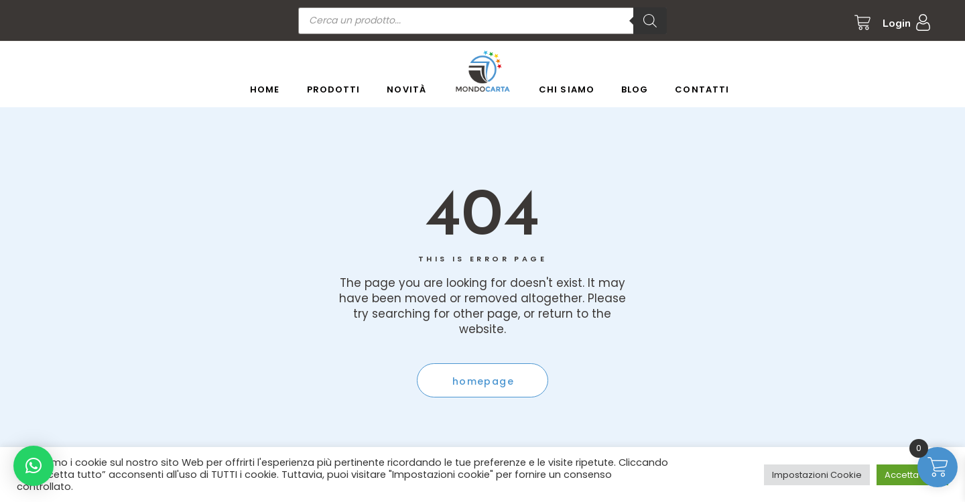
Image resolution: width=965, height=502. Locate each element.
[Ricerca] (650, 20)
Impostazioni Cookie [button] (817, 474)
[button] (33, 466)
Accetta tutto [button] (912, 474)
